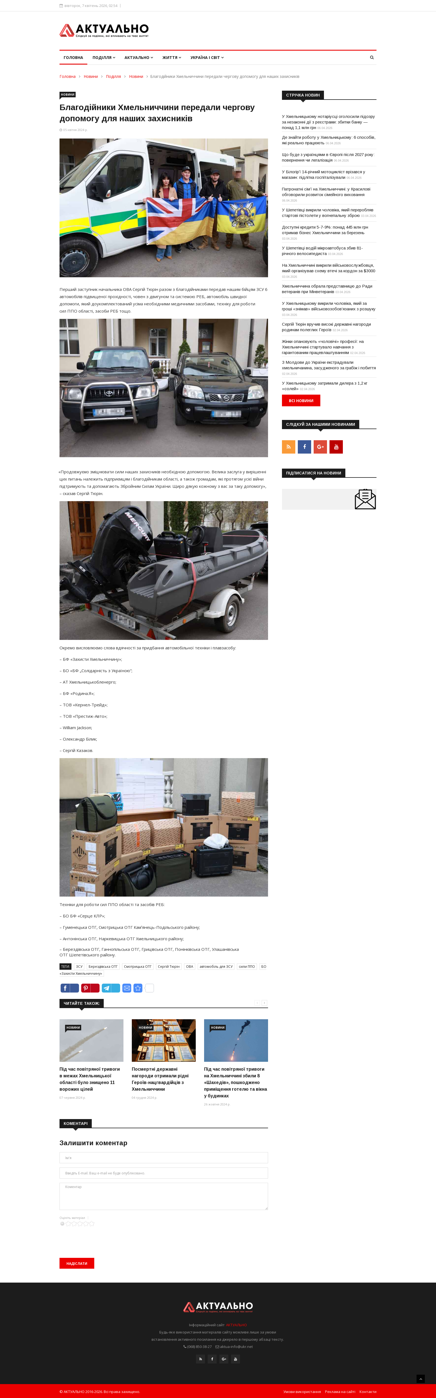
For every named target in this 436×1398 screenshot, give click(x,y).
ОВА (189, 966)
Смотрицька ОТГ (138, 966)
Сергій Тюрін (169, 966)
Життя (171, 57)
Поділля (104, 57)
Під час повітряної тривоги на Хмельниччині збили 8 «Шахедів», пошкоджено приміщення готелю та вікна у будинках (235, 1082)
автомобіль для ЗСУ (216, 966)
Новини (91, 76)
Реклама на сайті (340, 1390)
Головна (73, 57)
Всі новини (301, 400)
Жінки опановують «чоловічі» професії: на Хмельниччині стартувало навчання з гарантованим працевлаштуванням (323, 347)
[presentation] (102, 1237)
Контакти (368, 1390)
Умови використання (302, 1390)
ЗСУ (79, 966)
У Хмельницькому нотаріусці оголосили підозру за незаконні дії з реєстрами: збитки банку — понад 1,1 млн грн (328, 122)
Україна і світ (207, 57)
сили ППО (247, 966)
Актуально (139, 57)
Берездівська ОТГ (103, 966)
